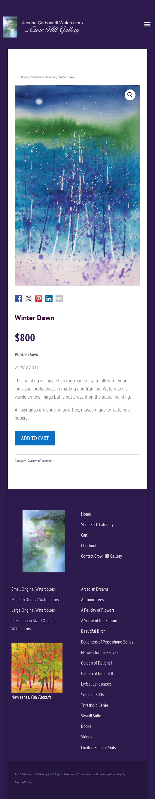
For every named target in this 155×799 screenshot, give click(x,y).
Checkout (88, 545)
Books (86, 726)
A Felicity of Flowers (97, 610)
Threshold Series (94, 705)
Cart (84, 535)
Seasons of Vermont (43, 77)
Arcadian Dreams (94, 589)
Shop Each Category (97, 524)
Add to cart (35, 438)
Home (24, 77)
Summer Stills (92, 695)
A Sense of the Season (99, 620)
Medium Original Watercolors (35, 599)
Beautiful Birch (93, 631)
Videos (86, 737)
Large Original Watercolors (33, 610)
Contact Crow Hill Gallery (101, 556)
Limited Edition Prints (98, 747)
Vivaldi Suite (91, 716)
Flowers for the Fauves (99, 652)
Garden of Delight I (96, 663)
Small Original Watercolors (33, 589)
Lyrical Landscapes (96, 684)
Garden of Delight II (97, 673)
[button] (130, 94)
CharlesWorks (23, 782)
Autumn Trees (92, 599)
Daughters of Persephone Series (107, 642)
